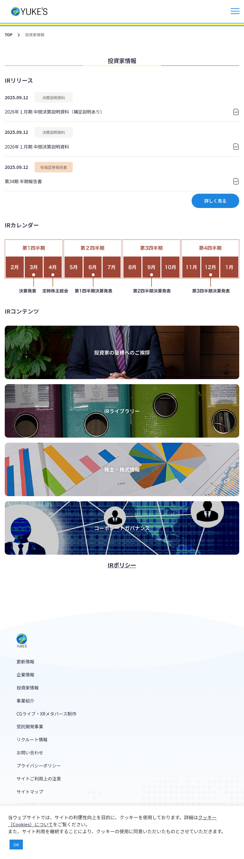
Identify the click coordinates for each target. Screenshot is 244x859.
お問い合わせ (30, 752)
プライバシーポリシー (39, 765)
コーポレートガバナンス (122, 528)
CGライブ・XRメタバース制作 (46, 713)
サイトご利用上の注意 (39, 778)
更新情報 (25, 661)
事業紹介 (25, 700)
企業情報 (25, 674)
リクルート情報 (32, 739)
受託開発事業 (30, 726)
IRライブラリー (122, 411)
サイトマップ (30, 791)
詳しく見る (215, 200)
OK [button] (16, 845)
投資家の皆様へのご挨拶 (122, 352)
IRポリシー (122, 565)
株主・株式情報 (122, 469)
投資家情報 (28, 687)
